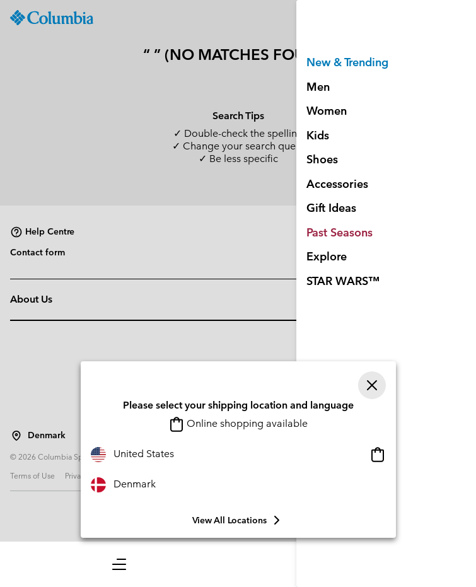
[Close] (372, 385)
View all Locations (238, 520)
